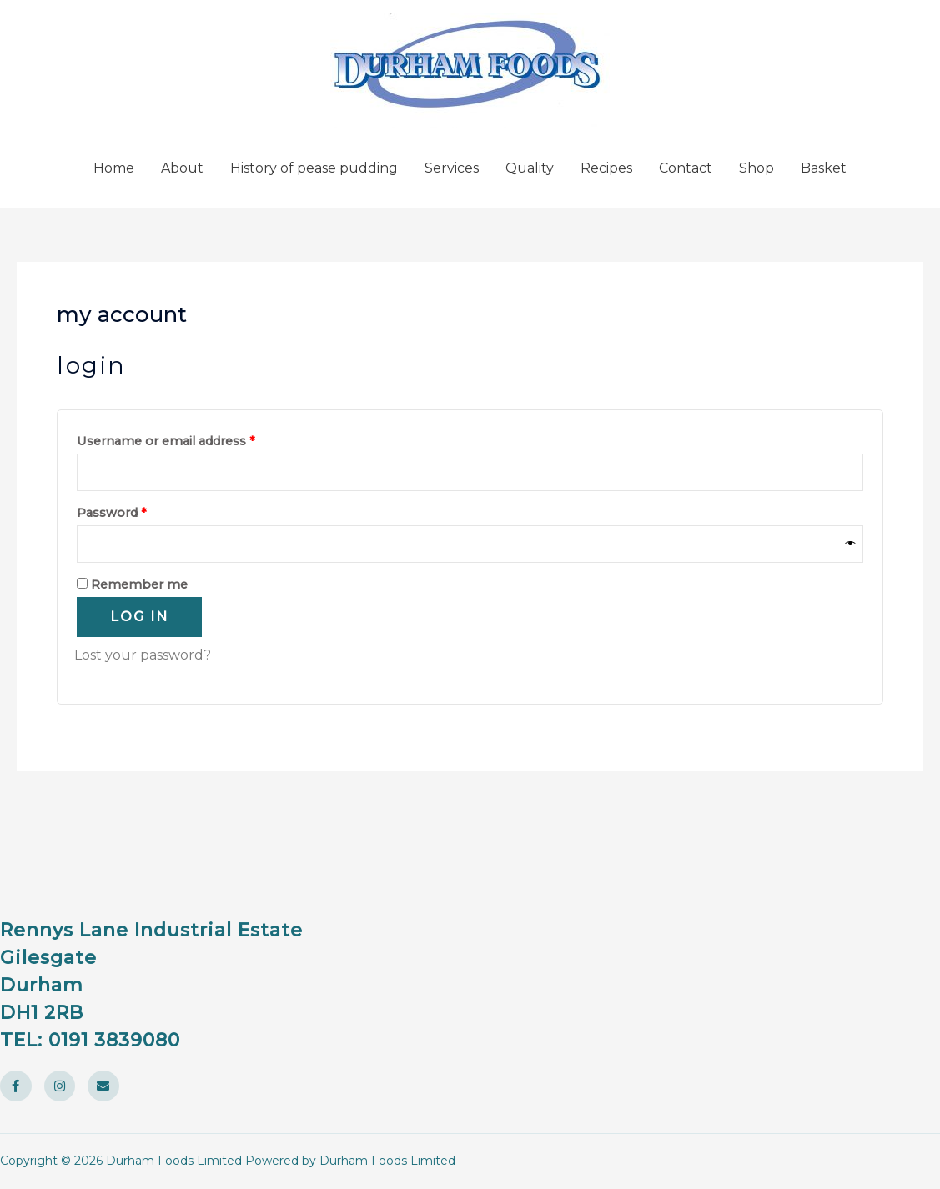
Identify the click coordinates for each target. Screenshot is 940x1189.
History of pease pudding (314, 168)
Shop (756, 168)
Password (139, 510)
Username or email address (193, 439)
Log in (139, 617)
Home (113, 168)
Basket (824, 168)
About (182, 168)
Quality (529, 168)
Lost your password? (142, 655)
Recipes (606, 168)
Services (452, 168)
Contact (685, 168)
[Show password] (851, 544)
